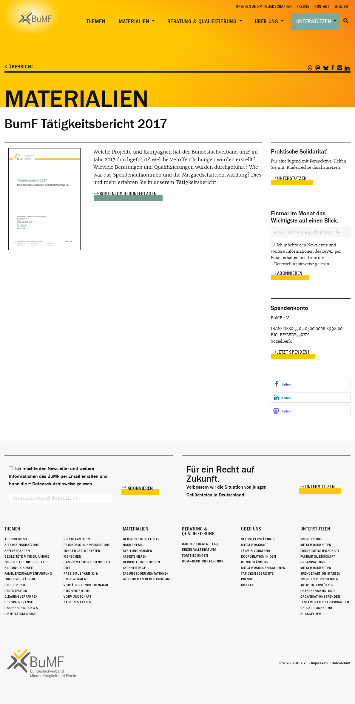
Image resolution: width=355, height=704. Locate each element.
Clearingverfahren (21, 596)
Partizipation (15, 591)
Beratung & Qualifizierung (202, 21)
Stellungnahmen (137, 551)
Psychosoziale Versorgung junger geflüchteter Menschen (87, 550)
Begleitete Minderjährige (26, 556)
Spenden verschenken (319, 579)
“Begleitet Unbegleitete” (26, 562)
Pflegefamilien (77, 539)
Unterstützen (313, 21)
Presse (303, 7)
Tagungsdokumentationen (146, 573)
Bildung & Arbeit (19, 568)
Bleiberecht (15, 585)
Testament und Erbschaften (324, 602)
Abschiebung (15, 539)
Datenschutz (341, 663)
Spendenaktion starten (320, 573)
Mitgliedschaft (254, 545)
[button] (311, 384)
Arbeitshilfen (135, 556)
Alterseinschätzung (22, 545)
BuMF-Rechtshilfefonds (202, 561)
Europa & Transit (19, 602)
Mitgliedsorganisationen (263, 568)
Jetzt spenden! (293, 352)
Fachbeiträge (134, 568)
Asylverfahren (17, 551)
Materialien (134, 21)
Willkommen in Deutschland (147, 579)
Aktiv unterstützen (317, 585)
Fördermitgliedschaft (319, 551)
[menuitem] (95, 21)
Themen (96, 21)
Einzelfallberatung (199, 549)
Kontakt (321, 7)
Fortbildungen (195, 555)
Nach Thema (133, 545)
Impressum (319, 663)
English (341, 7)
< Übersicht (18, 67)
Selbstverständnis (257, 539)
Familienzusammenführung (28, 573)
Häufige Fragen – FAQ (200, 544)
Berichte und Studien (141, 562)
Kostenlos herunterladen (128, 194)
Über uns (266, 21)
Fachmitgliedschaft (317, 556)
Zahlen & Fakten (78, 602)
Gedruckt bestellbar (141, 539)
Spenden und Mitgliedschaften (263, 7)
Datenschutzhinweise (294, 263)
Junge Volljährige (20, 579)
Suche (346, 20)
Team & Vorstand (255, 551)
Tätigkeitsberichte (257, 573)
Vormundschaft (77, 596)
